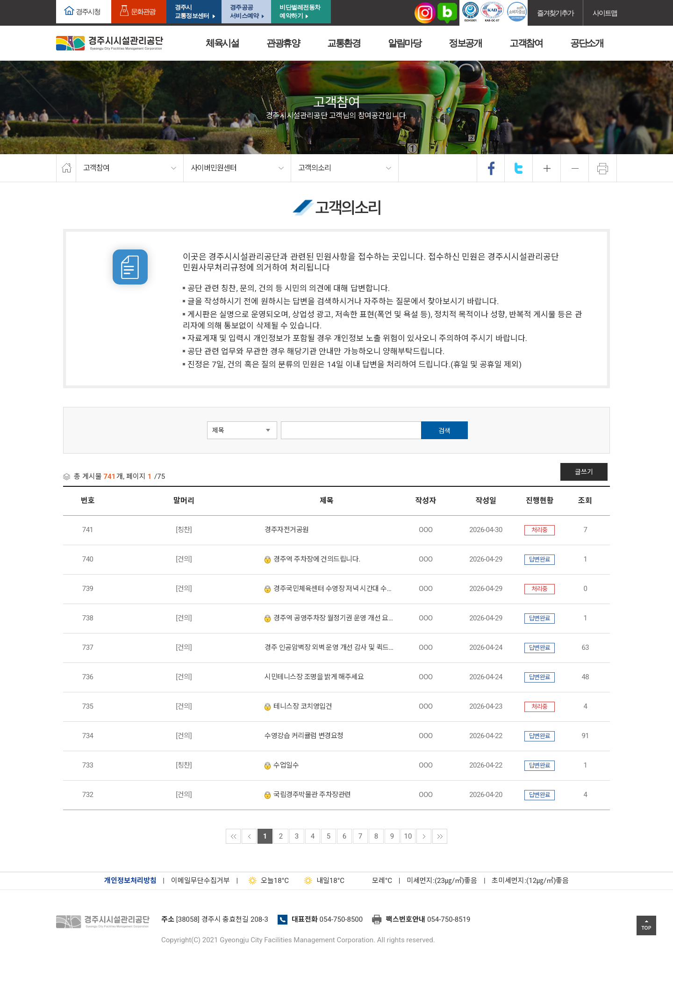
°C (374, 880)
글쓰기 (587, 472)
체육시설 (222, 43)
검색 (444, 430)
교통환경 (343, 43)
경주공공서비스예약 (244, 11)
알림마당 (404, 43)
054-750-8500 (341, 919)
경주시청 (88, 11)
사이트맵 (605, 13)
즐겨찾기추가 (555, 13)
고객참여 (525, 43)
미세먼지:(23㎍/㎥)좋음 (442, 880)
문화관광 (143, 11)
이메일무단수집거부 (200, 880)
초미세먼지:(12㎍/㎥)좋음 (530, 880)
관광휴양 (282, 43)
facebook (491, 168)
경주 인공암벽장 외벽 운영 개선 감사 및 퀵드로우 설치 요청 (329, 647)
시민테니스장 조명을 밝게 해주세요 (314, 677)
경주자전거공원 (287, 530)
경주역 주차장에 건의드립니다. (312, 559)
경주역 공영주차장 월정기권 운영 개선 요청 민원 (329, 618)
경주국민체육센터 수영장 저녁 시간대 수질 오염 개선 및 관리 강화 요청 (329, 588)
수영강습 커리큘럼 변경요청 (304, 736)
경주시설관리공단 (105, 922)
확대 (547, 168)
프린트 (603, 168)
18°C (266, 880)
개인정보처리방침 (130, 880)
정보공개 (465, 43)
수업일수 (282, 765)
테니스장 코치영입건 (298, 706)
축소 (575, 168)
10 (408, 836)
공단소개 (586, 43)
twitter (519, 168)
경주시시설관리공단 (109, 43)
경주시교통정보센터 (192, 11)
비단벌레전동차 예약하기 (300, 11)
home (66, 168)
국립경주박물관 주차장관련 (308, 794)
